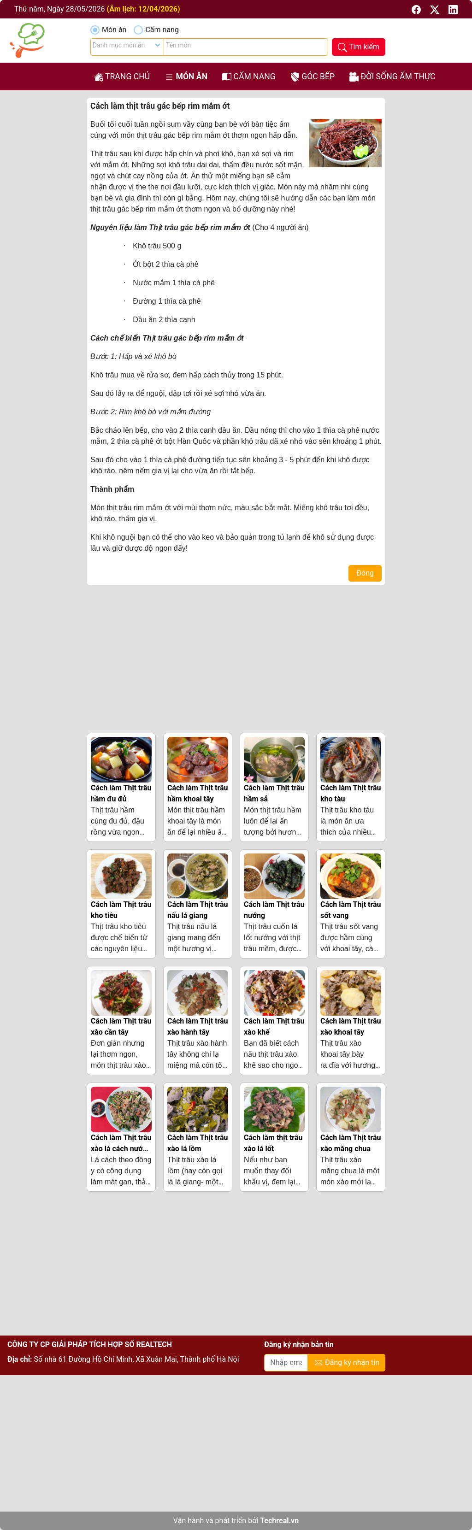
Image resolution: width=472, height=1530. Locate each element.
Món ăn (114, 29)
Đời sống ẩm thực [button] (392, 77)
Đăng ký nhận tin (346, 1363)
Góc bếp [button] (312, 77)
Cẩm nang (161, 29)
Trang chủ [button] (122, 77)
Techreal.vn (279, 1520)
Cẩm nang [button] (249, 77)
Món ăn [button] (186, 77)
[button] (417, 9)
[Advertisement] (236, 657)
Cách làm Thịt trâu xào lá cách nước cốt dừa (121, 1148)
